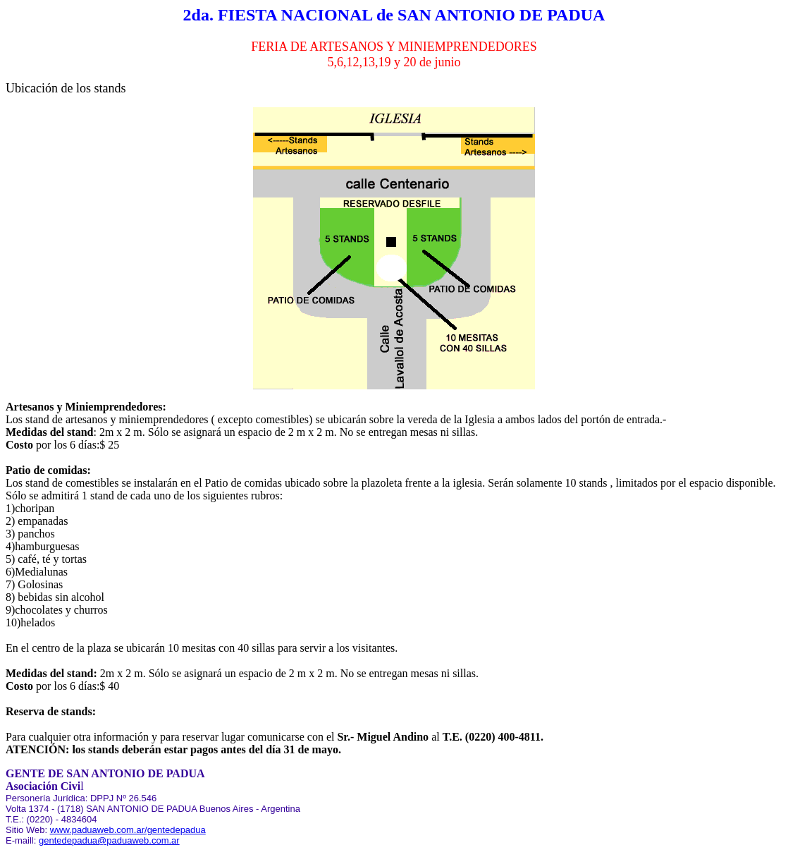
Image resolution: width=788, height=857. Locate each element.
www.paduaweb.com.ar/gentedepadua (128, 830)
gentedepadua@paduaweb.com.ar (109, 840)
